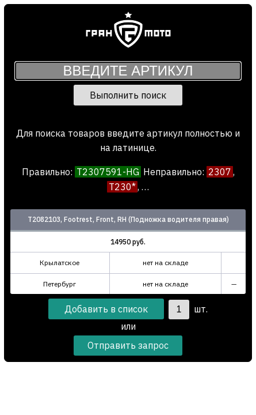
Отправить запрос (128, 345)
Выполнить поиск (128, 95)
